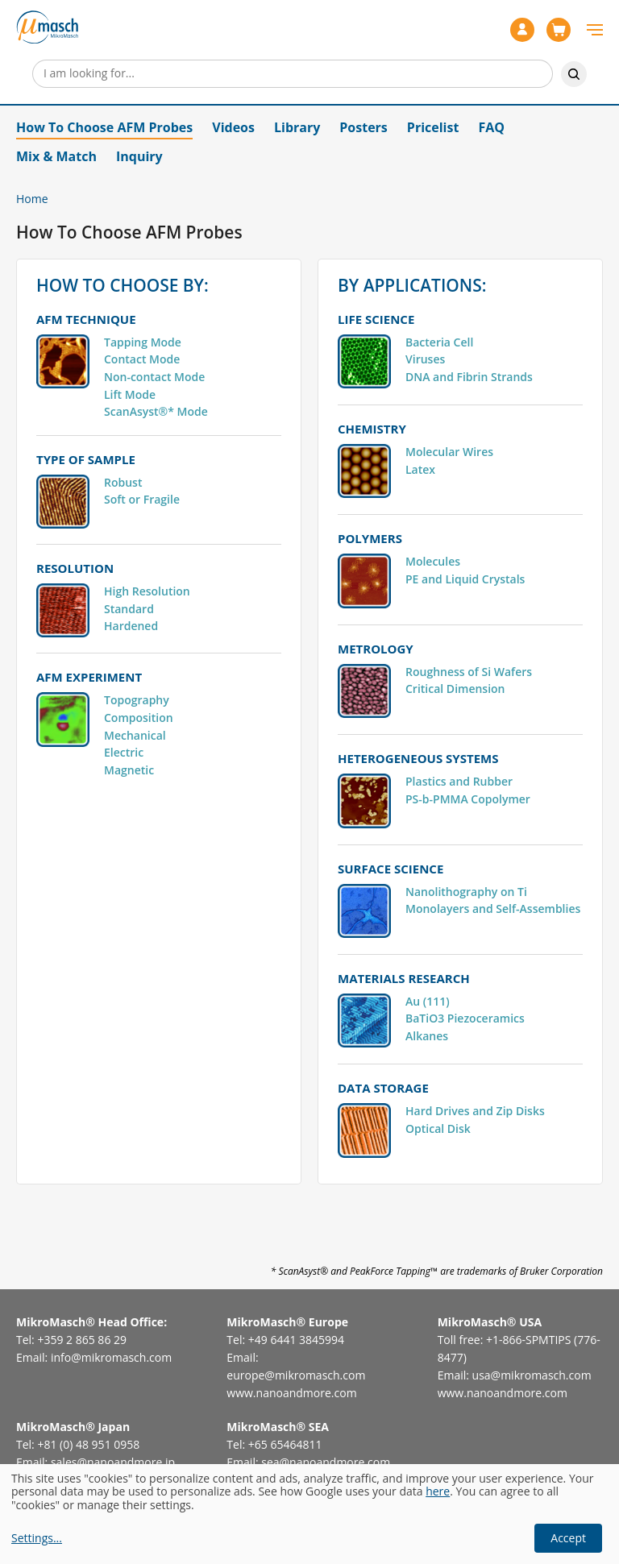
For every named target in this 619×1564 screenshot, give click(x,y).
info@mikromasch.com (111, 1357)
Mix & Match (56, 156)
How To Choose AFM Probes (104, 127)
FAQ (491, 127)
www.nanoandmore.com (291, 1392)
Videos (233, 127)
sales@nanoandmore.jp (113, 1462)
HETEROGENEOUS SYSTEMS (418, 758)
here (438, 1491)
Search (574, 74)
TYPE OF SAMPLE (85, 459)
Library (297, 127)
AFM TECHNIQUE (86, 319)
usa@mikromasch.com (532, 1375)
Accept (568, 1537)
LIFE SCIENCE (376, 319)
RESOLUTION (75, 568)
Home (32, 198)
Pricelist (433, 127)
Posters (363, 127)
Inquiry (139, 156)
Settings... (36, 1538)
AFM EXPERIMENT (89, 677)
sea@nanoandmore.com (325, 1462)
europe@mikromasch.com (295, 1375)
